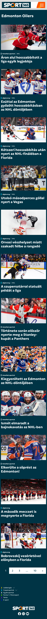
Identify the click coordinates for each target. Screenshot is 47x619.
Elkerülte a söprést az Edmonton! (18, 469)
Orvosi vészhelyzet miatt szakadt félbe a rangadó (21, 244)
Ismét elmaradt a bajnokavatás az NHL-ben (22, 425)
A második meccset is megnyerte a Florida (18, 514)
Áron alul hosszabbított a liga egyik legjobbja (21, 59)
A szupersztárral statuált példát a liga (21, 288)
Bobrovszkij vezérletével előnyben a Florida (21, 558)
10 (35, 570)
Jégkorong (6, 98)
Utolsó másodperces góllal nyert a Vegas (22, 200)
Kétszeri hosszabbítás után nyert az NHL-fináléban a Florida (23, 154)
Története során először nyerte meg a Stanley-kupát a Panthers (20, 335)
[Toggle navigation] (42, 5)
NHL (18, 54)
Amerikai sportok (8, 54)
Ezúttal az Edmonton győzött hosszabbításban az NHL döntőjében (21, 106)
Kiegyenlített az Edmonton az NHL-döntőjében (23, 381)
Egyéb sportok (8, 592)
